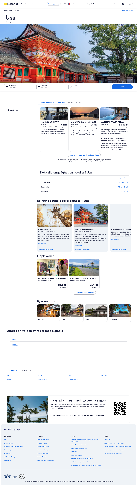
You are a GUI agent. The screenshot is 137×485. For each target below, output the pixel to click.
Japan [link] (10, 10)
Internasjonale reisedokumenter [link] (113, 453)
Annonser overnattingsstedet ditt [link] (13, 446)
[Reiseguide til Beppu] (48, 313)
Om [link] (5, 440)
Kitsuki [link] (9, 379)
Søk (122, 87)
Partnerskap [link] (7, 450)
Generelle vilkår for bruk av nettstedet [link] (82, 458)
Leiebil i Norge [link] (41, 457)
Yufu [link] (40, 375)
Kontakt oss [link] (107, 440)
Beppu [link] (9, 375)
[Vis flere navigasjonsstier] (18, 10)
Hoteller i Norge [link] (42, 443)
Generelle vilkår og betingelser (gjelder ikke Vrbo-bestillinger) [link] (85, 440)
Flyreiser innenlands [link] (43, 453)
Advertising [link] (7, 453)
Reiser (116, 4)
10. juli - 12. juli (123, 187)
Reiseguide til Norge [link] (43, 440)
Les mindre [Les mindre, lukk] (42, 243)
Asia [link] (5, 10)
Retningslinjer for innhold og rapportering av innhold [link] (86, 465)
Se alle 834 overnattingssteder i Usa (84, 155)
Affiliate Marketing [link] (9, 457)
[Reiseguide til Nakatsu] (120, 313)
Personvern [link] (74, 452)
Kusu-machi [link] (42, 379)
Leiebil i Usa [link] (14, 345)
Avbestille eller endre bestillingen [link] (114, 443)
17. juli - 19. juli (123, 192)
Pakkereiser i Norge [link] (43, 450)
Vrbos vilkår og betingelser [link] (78, 445)
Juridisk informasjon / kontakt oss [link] (80, 462)
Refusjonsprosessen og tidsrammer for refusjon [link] (117, 446)
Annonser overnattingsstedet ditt (85, 4)
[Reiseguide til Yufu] (72, 313)
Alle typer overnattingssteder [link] (45, 460)
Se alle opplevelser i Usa (84, 293)
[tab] (52, 102)
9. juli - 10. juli (123, 178)
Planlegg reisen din (127, 10)
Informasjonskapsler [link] (76, 455)
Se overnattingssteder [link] (45, 249)
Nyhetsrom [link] (7, 460)
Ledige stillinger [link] (8, 443)
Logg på (130, 4)
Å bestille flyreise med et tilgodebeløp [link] (115, 450)
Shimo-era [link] (73, 379)
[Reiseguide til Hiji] (96, 313)
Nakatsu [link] (104, 375)
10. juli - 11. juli (123, 182)
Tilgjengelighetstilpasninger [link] (79, 448)
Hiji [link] (70, 375)
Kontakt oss (106, 4)
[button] (68, 331)
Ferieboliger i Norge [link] (43, 446)
